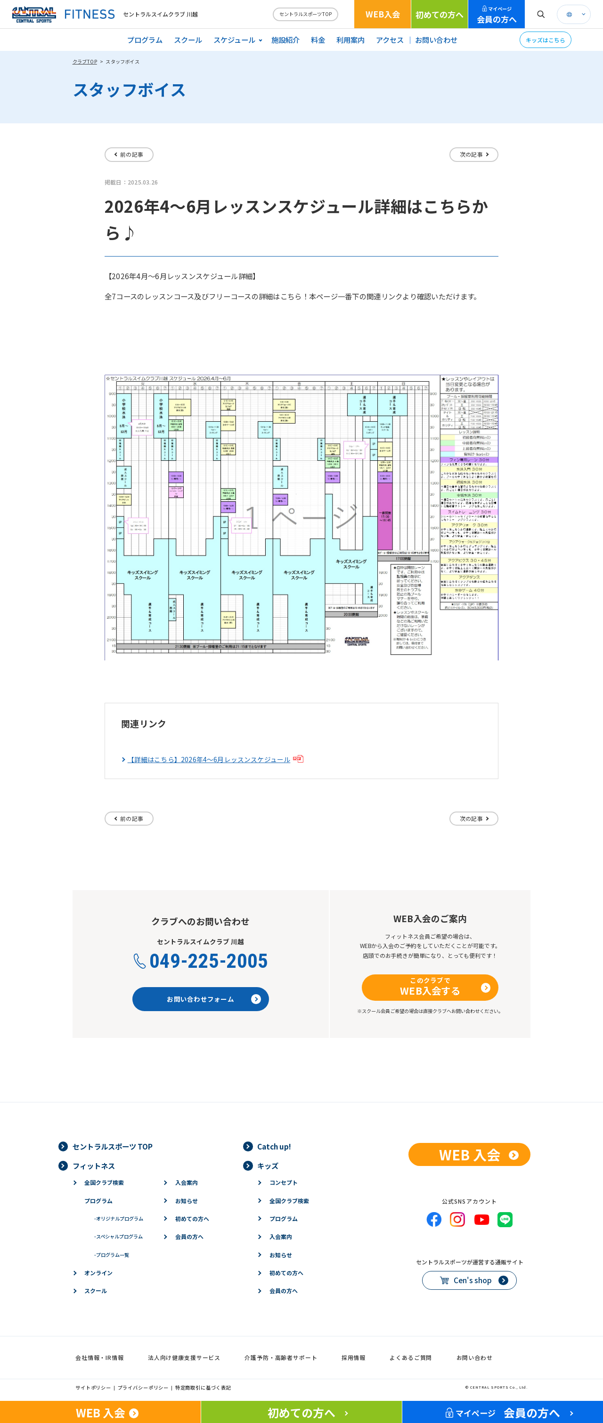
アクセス (390, 39)
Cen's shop (473, 1280)
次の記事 (471, 154)
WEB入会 (383, 14)
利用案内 (350, 39)
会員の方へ (497, 15)
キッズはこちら (545, 40)
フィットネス (94, 1165)
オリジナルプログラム (118, 1218)
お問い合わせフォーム (200, 999)
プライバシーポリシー (143, 1387)
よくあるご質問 (411, 1357)
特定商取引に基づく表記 (203, 1387)
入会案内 (186, 1182)
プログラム (145, 39)
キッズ (267, 1165)
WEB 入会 (469, 1154)
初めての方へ (440, 14)
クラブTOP (85, 61)
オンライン (98, 1273)
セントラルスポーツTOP (305, 13)
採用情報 (354, 1357)
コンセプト (283, 1182)
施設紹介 (285, 39)
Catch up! (274, 1146)
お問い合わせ (436, 39)
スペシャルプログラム (118, 1236)
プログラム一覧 (111, 1254)
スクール (188, 39)
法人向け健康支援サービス (184, 1357)
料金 (318, 39)
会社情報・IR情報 (99, 1357)
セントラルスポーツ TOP (113, 1146)
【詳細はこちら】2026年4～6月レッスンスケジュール (209, 759)
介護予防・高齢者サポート (280, 1357)
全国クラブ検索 (104, 1182)
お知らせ (186, 1201)
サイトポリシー (93, 1387)
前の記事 (131, 154)
